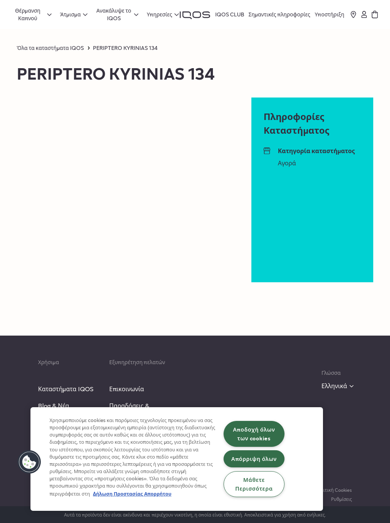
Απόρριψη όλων (254, 458)
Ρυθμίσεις (341, 499)
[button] (29, 462)
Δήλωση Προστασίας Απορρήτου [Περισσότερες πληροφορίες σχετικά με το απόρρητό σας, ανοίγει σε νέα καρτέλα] (132, 493)
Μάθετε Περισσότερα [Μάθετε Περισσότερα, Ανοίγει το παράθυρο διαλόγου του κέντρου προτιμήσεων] (254, 484)
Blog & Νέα (53, 405)
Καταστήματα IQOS (65, 388)
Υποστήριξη (329, 14)
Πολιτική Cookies (333, 489)
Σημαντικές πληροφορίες (279, 14)
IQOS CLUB (229, 14)
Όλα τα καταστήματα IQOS (50, 48)
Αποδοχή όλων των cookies (254, 433)
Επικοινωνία (126, 388)
